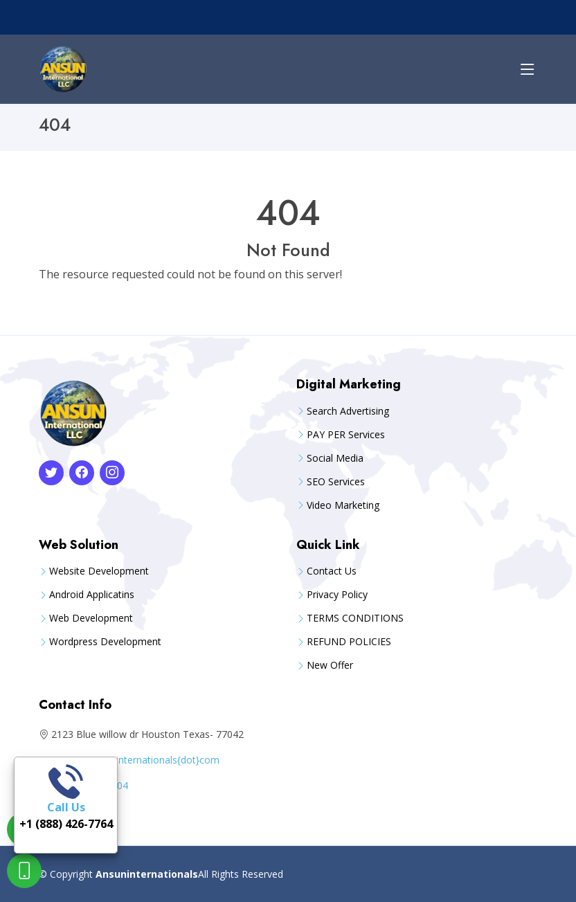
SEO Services (336, 482)
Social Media (335, 458)
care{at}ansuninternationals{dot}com (136, 759)
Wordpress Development (105, 642)
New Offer (330, 665)
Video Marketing (343, 505)
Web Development (91, 618)
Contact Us (332, 571)
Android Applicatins (91, 594)
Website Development (99, 571)
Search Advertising (348, 411)
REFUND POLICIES (349, 642)
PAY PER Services (346, 435)
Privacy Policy (337, 594)
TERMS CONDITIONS (355, 618)
